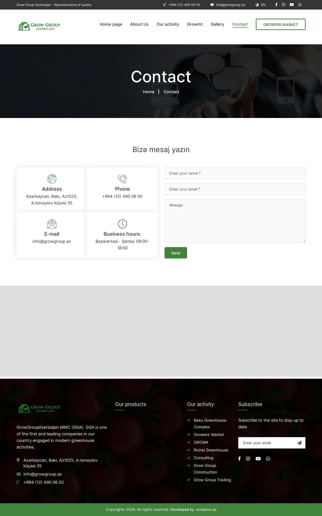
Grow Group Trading (212, 478)
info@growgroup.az (230, 5)
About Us (139, 24)
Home (149, 91)
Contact (240, 24)
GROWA (201, 441)
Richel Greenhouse (211, 449)
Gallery (217, 24)
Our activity (168, 24)
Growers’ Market (209, 434)
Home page (111, 24)
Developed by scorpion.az (193, 509)
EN (260, 4)
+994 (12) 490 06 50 (184, 5)
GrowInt (195, 24)
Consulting (203, 456)
